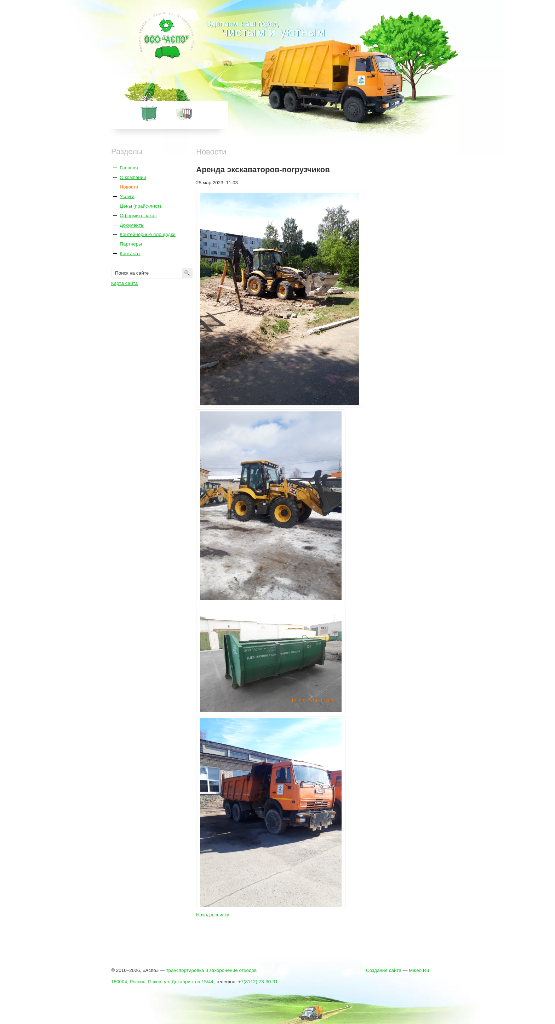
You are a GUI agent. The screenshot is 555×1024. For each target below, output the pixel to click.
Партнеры (131, 244)
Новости (129, 187)
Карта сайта (124, 283)
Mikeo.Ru (419, 970)
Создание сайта (383, 970)
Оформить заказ (138, 215)
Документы (132, 225)
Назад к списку (212, 914)
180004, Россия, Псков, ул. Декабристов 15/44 (162, 981)
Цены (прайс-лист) (140, 206)
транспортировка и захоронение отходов (211, 970)
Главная (129, 167)
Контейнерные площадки (148, 234)
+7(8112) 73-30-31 (258, 981)
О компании (133, 177)
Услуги (127, 196)
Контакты (130, 253)
